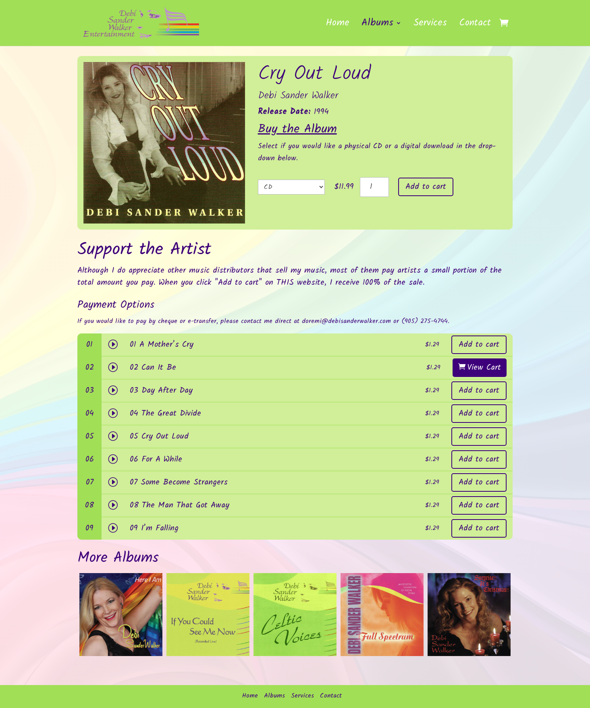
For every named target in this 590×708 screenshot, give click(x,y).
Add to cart (425, 186)
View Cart (484, 367)
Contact (475, 25)
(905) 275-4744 (424, 321)
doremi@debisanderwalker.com (346, 321)
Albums (377, 25)
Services (430, 25)
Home (337, 25)
